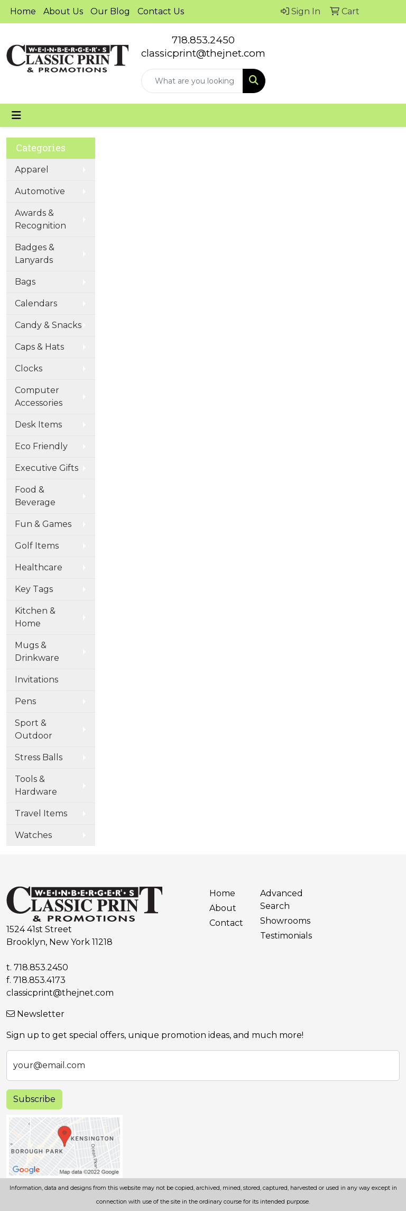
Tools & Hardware (36, 785)
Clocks (28, 368)
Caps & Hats (39, 347)
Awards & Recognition (40, 219)
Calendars (36, 303)
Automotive (40, 191)
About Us (63, 11)
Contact (226, 923)
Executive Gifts (46, 468)
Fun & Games (43, 524)
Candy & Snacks (48, 325)
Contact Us (160, 11)
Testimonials (279, 936)
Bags (25, 282)
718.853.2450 (203, 40)
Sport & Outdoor (33, 729)
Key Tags (34, 589)
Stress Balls (38, 757)
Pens (25, 701)
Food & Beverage (35, 496)
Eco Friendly (41, 446)
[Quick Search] (192, 81)
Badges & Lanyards (34, 253)
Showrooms (279, 921)
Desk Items (38, 425)
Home (23, 11)
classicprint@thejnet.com (60, 993)
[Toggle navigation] (16, 115)
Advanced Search (279, 899)
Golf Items (37, 546)
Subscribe (34, 1099)
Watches (33, 835)
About (222, 908)
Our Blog (110, 11)
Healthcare (38, 567)
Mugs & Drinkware (37, 651)
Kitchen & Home (35, 617)
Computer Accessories (38, 396)
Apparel (32, 170)
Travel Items (41, 813)
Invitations (36, 680)
